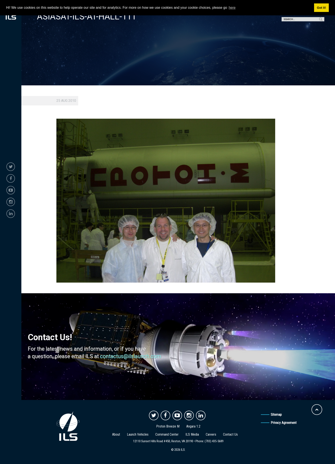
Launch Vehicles (137, 434)
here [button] (232, 7)
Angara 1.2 (193, 426)
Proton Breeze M (167, 426)
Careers (211, 434)
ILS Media (192, 434)
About (116, 434)
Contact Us (230, 434)
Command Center (167, 434)
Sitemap (276, 415)
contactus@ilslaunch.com (130, 356)
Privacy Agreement (284, 423)
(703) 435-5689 (214, 441)
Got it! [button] (321, 7)
